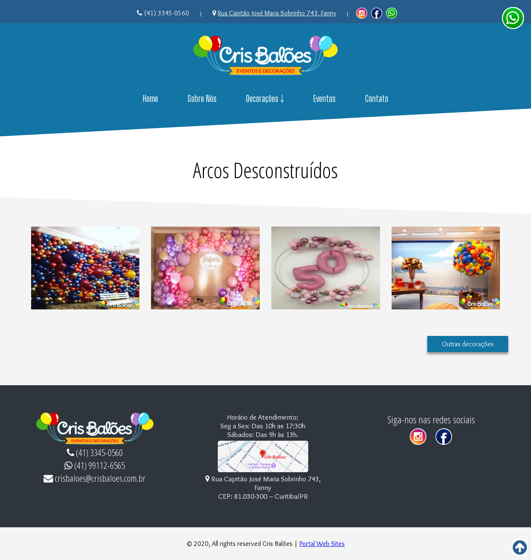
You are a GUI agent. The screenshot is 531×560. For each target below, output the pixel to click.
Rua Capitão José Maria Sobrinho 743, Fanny (277, 13)
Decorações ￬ (265, 99)
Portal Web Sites (322, 544)
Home (150, 99)
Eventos (324, 99)
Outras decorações (468, 344)
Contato (376, 99)
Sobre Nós (202, 99)
